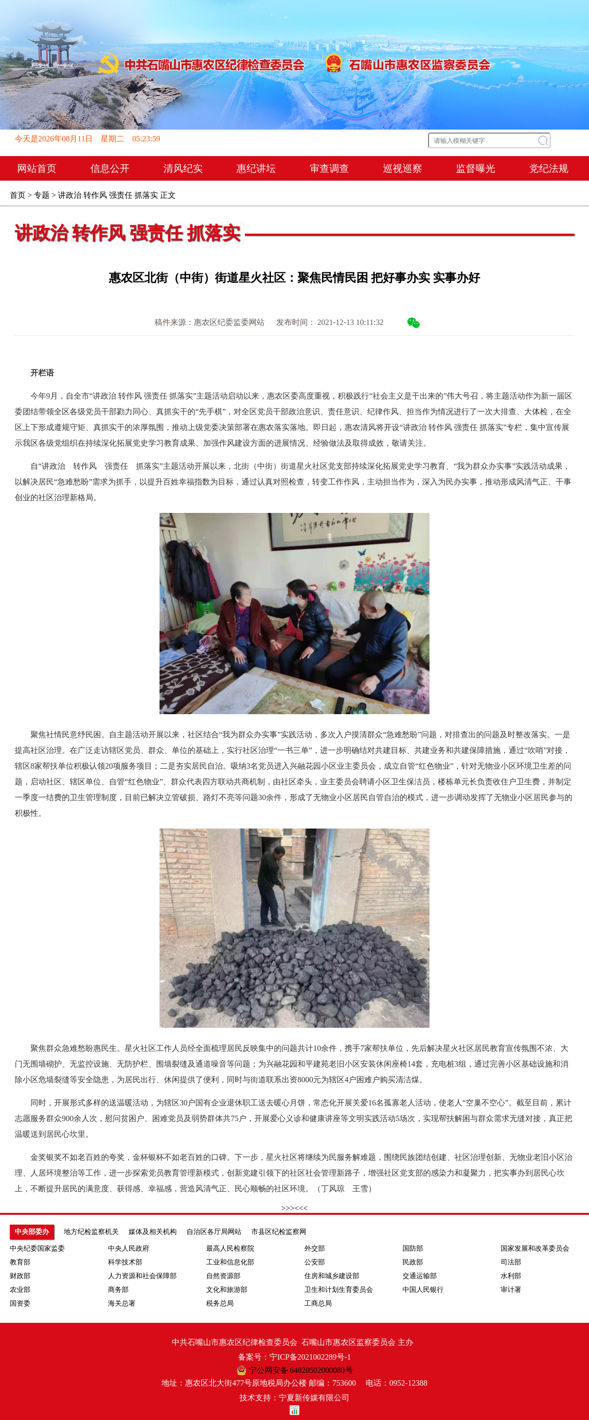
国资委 (20, 1303)
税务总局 (220, 1303)
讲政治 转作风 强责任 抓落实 (108, 195)
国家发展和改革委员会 (535, 1248)
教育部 (20, 1262)
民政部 (412, 1262)
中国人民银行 (423, 1289)
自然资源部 (223, 1276)
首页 (18, 195)
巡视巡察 (402, 168)
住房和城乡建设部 (331, 1276)
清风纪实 (183, 168)
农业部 (20, 1289)
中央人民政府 (128, 1248)
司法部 (511, 1262)
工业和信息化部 (230, 1262)
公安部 (314, 1262)
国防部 (412, 1248)
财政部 (20, 1276)
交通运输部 (419, 1276)
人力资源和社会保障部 (142, 1276)
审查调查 (329, 168)
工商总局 (318, 1303)
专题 (42, 195)
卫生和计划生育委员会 (338, 1289)
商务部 (118, 1289)
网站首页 (36, 168)
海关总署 (121, 1303)
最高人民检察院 (230, 1248)
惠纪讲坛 (256, 168)
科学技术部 (125, 1262)
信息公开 (110, 168)
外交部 (314, 1248)
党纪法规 (548, 168)
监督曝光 (475, 168)
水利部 (511, 1276)
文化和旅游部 (226, 1289)
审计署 (511, 1289)
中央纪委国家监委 (37, 1248)
